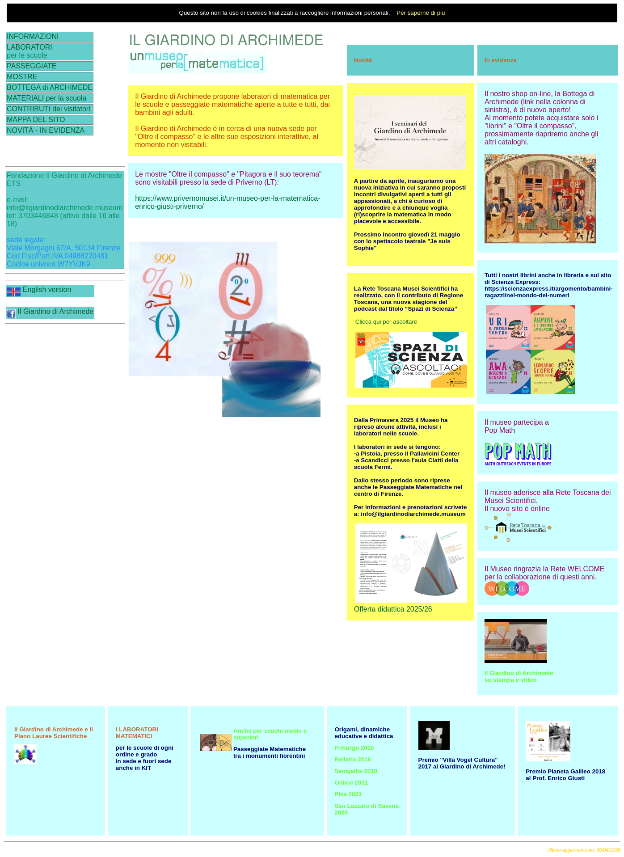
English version (39, 289)
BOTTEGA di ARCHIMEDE (50, 87)
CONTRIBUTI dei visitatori (48, 109)
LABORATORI (29, 47)
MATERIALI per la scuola (46, 98)
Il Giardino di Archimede (50, 311)
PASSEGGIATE (31, 66)
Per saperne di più (420, 12)
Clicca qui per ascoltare (386, 321)
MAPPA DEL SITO (36, 119)
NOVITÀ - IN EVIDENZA (45, 130)
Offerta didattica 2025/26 (393, 609)
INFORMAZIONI (33, 36)
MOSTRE (22, 76)
